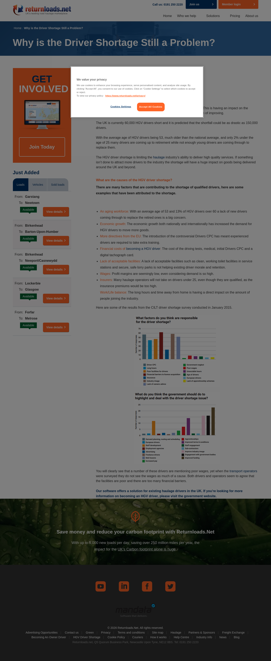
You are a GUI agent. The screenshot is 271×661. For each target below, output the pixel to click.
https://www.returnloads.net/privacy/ (125, 95)
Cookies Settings (120, 106)
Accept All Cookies (150, 107)
